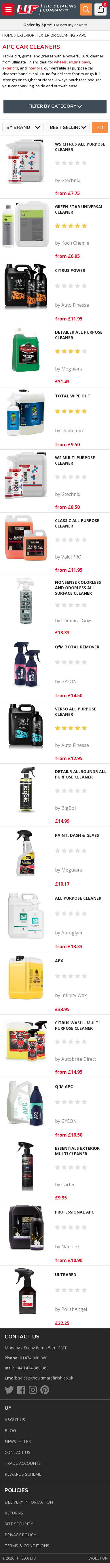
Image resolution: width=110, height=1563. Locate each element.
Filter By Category (55, 106)
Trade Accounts (23, 1463)
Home (7, 35)
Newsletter (18, 1441)
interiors (35, 68)
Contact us (17, 1452)
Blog (10, 1430)
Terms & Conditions (27, 1545)
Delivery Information (29, 1502)
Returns (14, 1513)
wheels (60, 62)
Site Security (19, 1524)
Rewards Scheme (23, 1474)
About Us (15, 1419)
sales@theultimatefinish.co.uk (45, 1378)
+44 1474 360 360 (32, 1368)
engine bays (79, 62)
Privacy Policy (20, 1534)
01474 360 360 (34, 1358)
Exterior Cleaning (57, 35)
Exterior (26, 35)
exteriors (10, 68)
